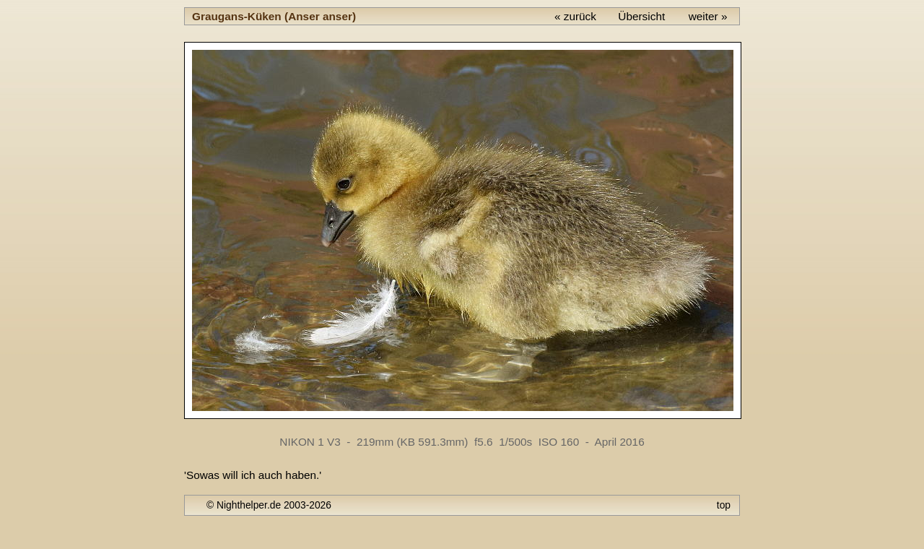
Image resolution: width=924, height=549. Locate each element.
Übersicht (641, 16)
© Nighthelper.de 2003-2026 (268, 505)
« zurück (575, 16)
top (724, 505)
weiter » (708, 16)
